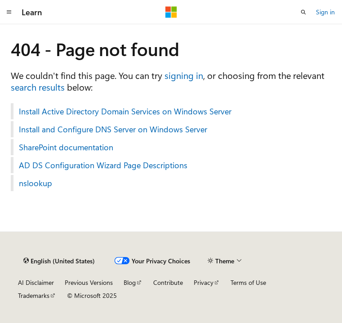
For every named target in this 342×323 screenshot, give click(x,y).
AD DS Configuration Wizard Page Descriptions (103, 165)
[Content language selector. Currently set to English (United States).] (59, 260)
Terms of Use (248, 282)
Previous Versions (89, 282)
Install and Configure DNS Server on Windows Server (113, 129)
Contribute (168, 282)
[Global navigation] (9, 12)
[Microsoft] (171, 12)
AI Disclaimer (36, 282)
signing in (183, 75)
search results (38, 87)
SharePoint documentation (66, 147)
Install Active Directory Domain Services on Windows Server (125, 111)
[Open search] (303, 12)
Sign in (325, 12)
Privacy (203, 282)
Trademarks (33, 295)
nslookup (35, 183)
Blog (130, 282)
